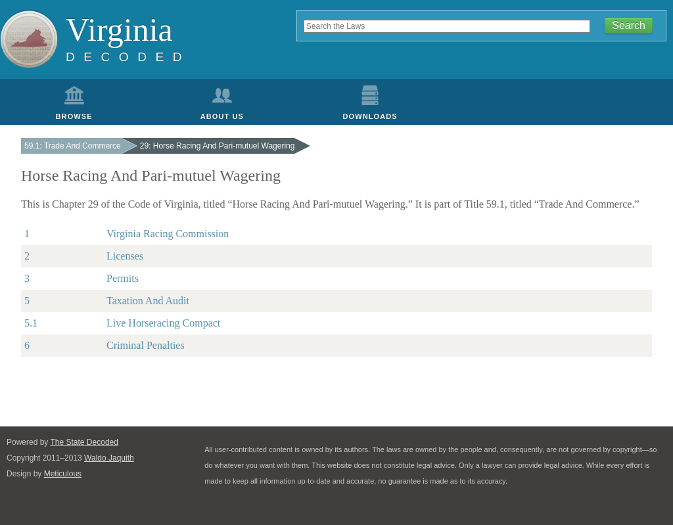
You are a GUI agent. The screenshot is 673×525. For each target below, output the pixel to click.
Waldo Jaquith (109, 458)
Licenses (124, 256)
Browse (74, 116)
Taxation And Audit (147, 300)
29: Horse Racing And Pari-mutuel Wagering (217, 145)
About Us (222, 116)
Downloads (370, 116)
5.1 (30, 323)
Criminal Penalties (145, 345)
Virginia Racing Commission (167, 233)
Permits (122, 278)
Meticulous (62, 473)
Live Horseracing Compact (163, 323)
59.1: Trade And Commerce (72, 145)
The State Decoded (84, 442)
